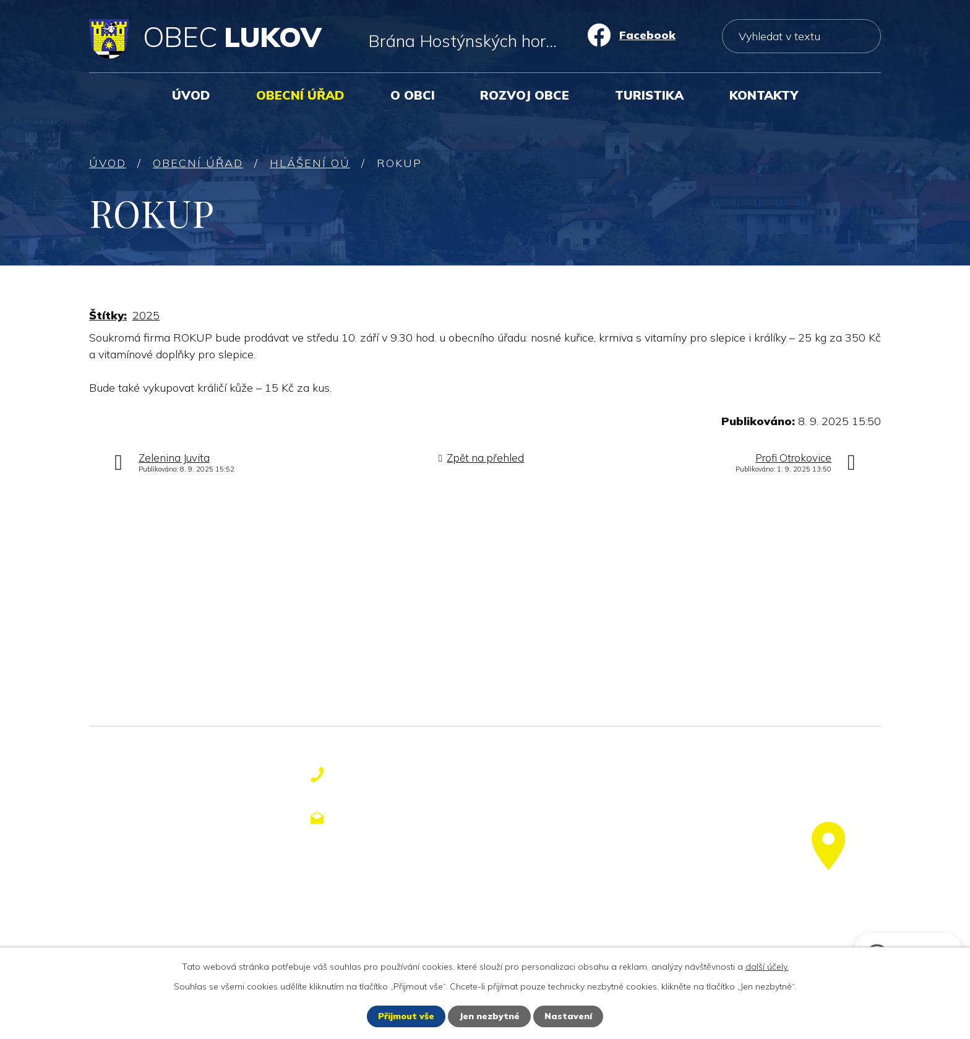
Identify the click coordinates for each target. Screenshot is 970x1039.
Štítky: (108, 315)
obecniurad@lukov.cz (410, 817)
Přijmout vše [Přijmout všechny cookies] (406, 1016)
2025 (146, 315)
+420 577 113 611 (399, 775)
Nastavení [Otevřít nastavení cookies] (568, 1016)
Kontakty (763, 95)
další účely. (767, 966)
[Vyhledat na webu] (801, 36)
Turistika (649, 95)
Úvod (191, 95)
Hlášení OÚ (310, 163)
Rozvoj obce (524, 95)
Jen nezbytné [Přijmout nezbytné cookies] (489, 1016)
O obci (412, 95)
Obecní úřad (300, 95)
